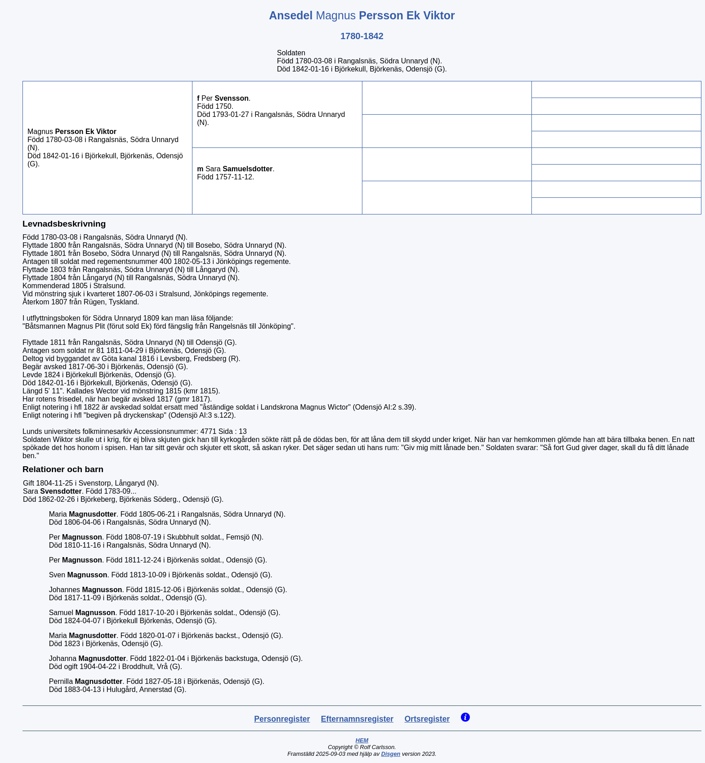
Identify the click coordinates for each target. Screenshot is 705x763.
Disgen (391, 753)
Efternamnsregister (357, 718)
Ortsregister (427, 718)
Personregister (282, 718)
